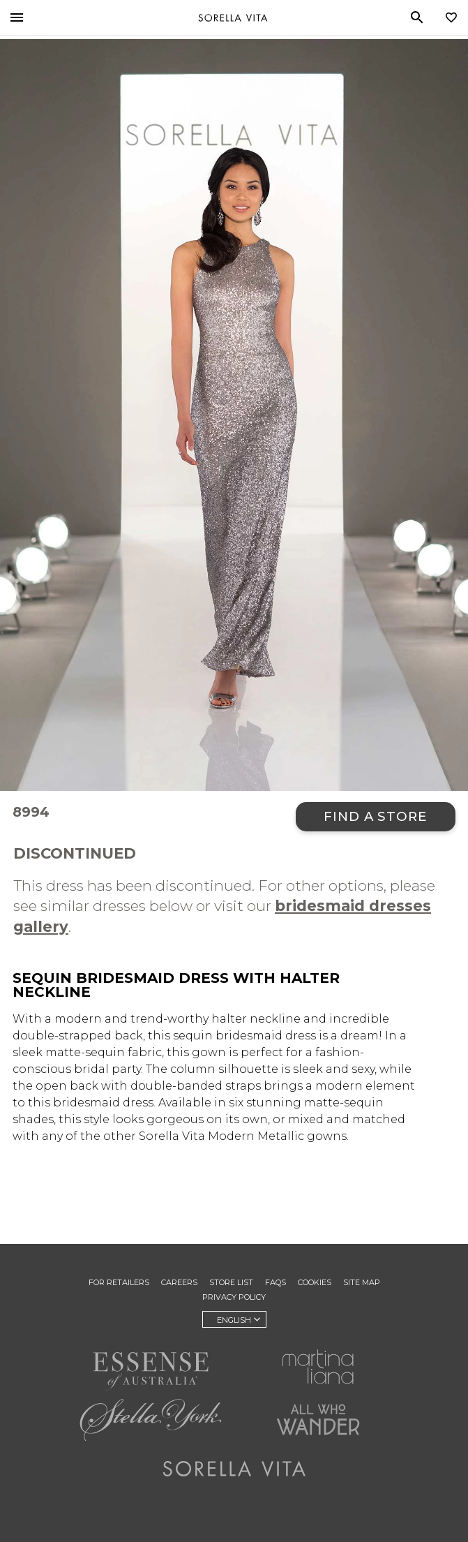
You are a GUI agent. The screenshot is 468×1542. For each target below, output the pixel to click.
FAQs (275, 1282)
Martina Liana (318, 1367)
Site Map (361, 1282)
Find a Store (376, 816)
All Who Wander (318, 1420)
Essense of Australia (150, 1371)
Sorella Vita (233, 17)
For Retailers (119, 1282)
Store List (231, 1282)
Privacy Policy (234, 1297)
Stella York (150, 1420)
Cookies (314, 1282)
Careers (179, 1282)
